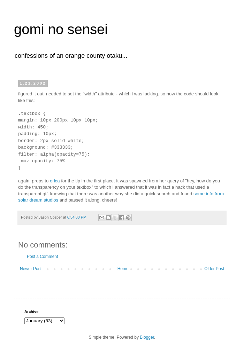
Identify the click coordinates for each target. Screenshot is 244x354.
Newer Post (30, 268)
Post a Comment (42, 256)
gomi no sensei (61, 29)
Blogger (147, 337)
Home (123, 268)
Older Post (214, 268)
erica (55, 180)
